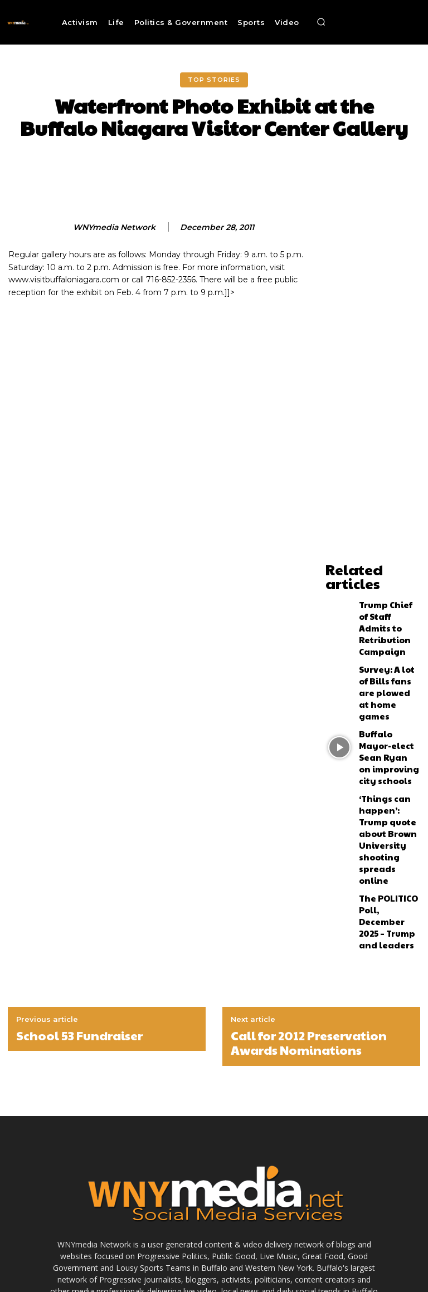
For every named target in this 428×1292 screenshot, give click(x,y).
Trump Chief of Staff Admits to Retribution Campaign (382, 599)
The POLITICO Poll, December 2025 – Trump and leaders (387, 779)
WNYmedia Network (114, 227)
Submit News (328, 1262)
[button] (321, 22)
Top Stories (214, 79)
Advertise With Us (131, 1262)
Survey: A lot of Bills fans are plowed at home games (384, 641)
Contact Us (376, 1262)
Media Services (192, 1262)
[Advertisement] (372, 390)
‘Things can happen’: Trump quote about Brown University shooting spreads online (389, 731)
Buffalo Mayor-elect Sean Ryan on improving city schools (388, 683)
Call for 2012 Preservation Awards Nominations (309, 892)
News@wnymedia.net (236, 1176)
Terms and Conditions (262, 1262)
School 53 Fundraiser (79, 885)
